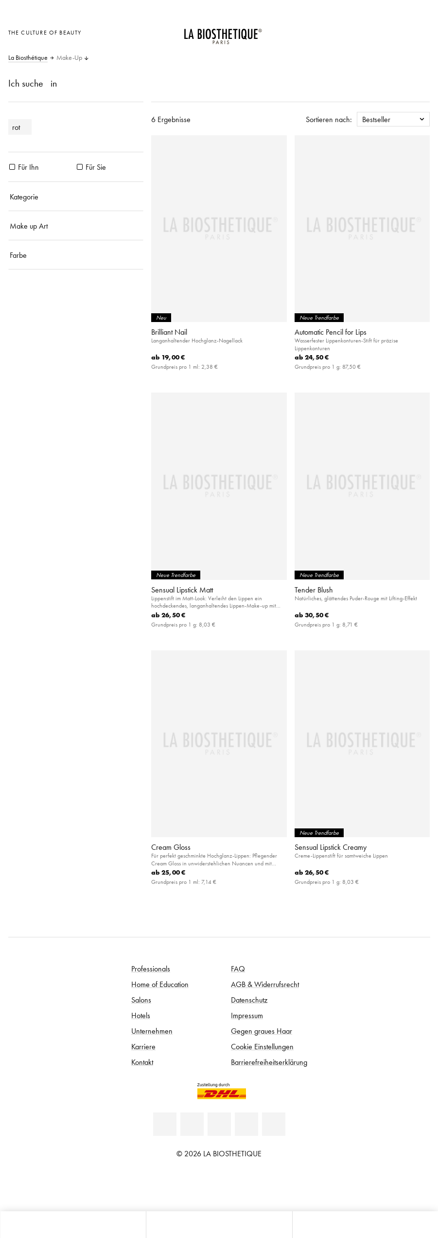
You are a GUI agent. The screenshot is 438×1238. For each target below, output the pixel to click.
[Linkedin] (164, 1124)
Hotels (140, 1015)
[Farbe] (76, 254)
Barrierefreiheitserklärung (269, 1062)
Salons (141, 1000)
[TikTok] (273, 1124)
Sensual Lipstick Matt (182, 589)
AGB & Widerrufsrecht (265, 984)
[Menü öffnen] (219, 1224)
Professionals (150, 968)
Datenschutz (249, 1000)
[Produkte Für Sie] (80, 167)
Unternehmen (152, 1031)
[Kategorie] (76, 196)
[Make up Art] (76, 225)
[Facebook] (192, 1124)
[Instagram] (246, 1124)
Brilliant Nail (169, 332)
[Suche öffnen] (365, 1224)
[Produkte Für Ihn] (12, 167)
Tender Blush (314, 589)
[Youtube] (219, 1124)
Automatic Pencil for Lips (331, 332)
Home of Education (160, 984)
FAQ (238, 968)
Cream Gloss (171, 847)
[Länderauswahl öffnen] (372, 31)
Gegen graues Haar (261, 1031)
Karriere (143, 1046)
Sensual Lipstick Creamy (331, 847)
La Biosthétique (28, 57)
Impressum (247, 1015)
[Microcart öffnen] (420, 31)
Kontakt (142, 1062)
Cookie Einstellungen (262, 1046)
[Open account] (396, 31)
